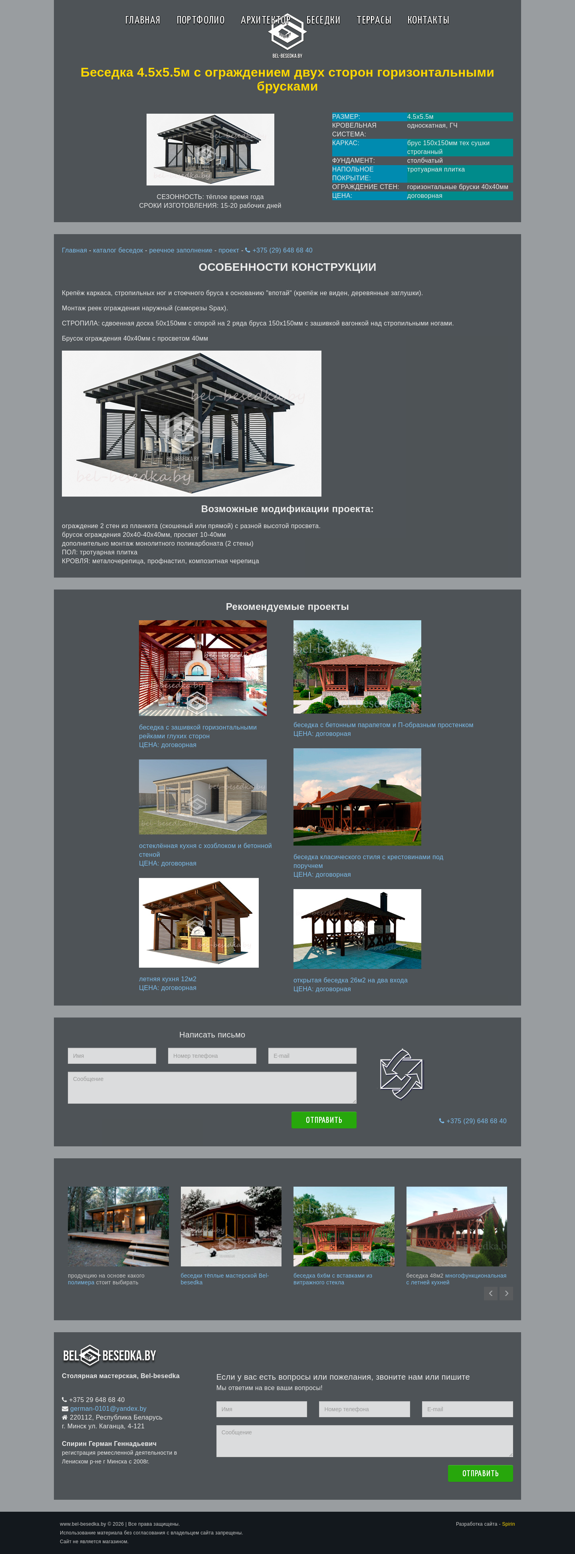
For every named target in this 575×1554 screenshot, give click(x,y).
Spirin (508, 1524)
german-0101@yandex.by (108, 1408)
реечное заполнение (181, 250)
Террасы (374, 20)
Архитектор (266, 20)
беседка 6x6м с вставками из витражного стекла (333, 1279)
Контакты (429, 20)
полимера (81, 1282)
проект (229, 250)
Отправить (324, 1120)
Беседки (324, 20)
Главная (143, 20)
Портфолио (201, 20)
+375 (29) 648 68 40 (279, 250)
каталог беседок (119, 250)
